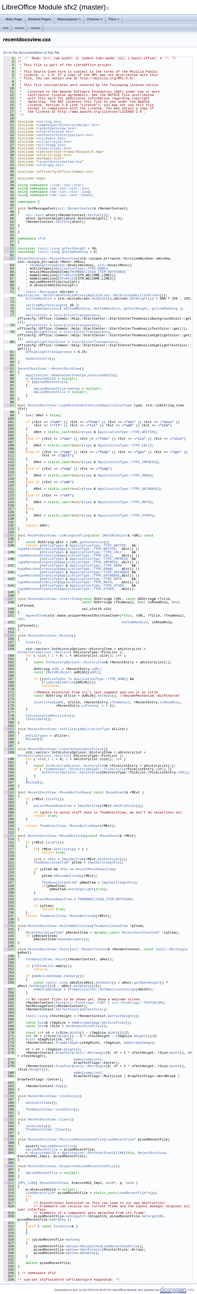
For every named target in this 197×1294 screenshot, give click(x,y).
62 (9, 258)
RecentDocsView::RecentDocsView (48, 258)
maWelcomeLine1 (88, 1059)
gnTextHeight (74, 248)
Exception (63, 1226)
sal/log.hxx (49, 121)
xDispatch (77, 1216)
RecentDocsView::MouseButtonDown (59, 792)
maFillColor (37, 315)
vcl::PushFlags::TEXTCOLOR (137, 1002)
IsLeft (52, 799)
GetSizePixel (114, 1022)
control (35, 28)
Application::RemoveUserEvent (54, 375)
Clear (31, 642)
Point (31, 1039)
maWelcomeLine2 (88, 1072)
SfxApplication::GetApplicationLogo (102, 989)
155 (9, 635)
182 (9, 729)
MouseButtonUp (69, 876)
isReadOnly (170, 702)
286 (9, 1096)
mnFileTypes (53, 545)
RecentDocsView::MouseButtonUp (57, 835)
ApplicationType (69, 268)
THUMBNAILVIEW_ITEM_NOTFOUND (97, 272)
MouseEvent (116, 792)
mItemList (45, 966)
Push (60, 1002)
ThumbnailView (43, 265)
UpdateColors (38, 358)
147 (9, 599)
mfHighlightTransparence (49, 352)
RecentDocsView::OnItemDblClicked (60, 926)
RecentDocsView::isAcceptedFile (58, 535)
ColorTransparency (83, 315)
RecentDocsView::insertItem (54, 599)
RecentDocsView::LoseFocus (53, 1096)
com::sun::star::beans (71, 195)
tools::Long (49, 248)
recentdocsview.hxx (56, 128)
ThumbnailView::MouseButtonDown (70, 825)
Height (64, 1036)
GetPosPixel (125, 805)
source (19, 28)
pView (75, 388)
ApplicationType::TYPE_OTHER (125, 515)
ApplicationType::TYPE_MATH (124, 502)
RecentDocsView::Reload (50, 635)
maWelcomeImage (48, 976)
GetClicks (63, 849)
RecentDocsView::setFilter (53, 729)
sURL (96, 669)
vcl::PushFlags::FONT (86, 1002)
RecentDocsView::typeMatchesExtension (64, 405)
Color (59, 315)
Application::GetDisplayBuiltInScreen (123, 295)
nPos (52, 859)
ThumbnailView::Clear (46, 1129)
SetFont (63, 221)
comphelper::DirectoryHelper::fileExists (85, 769)
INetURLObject (115, 535)
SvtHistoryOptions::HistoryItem (76, 662)
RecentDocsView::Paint (49, 949)
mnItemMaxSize (39, 298)
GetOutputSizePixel (84, 1026)
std (61, 265)
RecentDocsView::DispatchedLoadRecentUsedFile (72, 1166)
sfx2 (5, 28)
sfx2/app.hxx (50, 165)
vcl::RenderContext (76, 208)
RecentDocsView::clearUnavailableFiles (65, 749)
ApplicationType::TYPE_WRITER (126, 432)
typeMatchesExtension (37, 549)
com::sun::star (68, 185)
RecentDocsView (152, 1153)
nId (20, 619)
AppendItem (36, 615)
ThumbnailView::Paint (46, 959)
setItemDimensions (43, 308)
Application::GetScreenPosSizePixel (51, 295)
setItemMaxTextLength (46, 305)
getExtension (92, 542)
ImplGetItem (89, 805)
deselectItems (39, 1102)
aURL (56, 669)
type (88, 432)
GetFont (95, 215)
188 (9, 749)
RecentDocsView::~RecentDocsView (49, 368)
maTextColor (37, 325)
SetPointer (92, 1249)
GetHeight (139, 298)
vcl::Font (35, 215)
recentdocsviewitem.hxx (60, 161)
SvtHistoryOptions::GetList (43, 652)
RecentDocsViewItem (44, 932)
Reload (32, 739)
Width (75, 1032)
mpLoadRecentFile (50, 382)
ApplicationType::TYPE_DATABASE (128, 488)
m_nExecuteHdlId (99, 375)
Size (42, 1022)
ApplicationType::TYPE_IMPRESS (127, 462)
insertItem (44, 702)
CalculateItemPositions (48, 715)
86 (9, 368)
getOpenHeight (147, 982)
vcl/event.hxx (51, 138)
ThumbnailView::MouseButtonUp (68, 916)
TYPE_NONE (97, 268)
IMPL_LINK (27, 1183)
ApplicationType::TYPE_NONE (100, 679)
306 (9, 1166)
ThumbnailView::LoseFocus (50, 1109)
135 (9, 535)
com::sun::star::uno (69, 188)
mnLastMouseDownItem (53, 805)
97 (9, 405)
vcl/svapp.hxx (51, 145)
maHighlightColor (42, 332)
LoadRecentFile (120, 1139)
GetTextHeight (121, 1016)
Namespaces (69, 19)
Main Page (14, 19)
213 (9, 835)
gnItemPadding (75, 252)
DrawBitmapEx (68, 1042)
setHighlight (82, 889)
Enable (88, 1253)
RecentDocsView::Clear (49, 1119)
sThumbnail (120, 702)
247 (9, 949)
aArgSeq (59, 1219)
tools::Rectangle (42, 292)
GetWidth (100, 298)
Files (114, 19)
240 (9, 926)
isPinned (90, 705)
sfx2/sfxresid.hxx (55, 131)
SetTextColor (68, 1009)
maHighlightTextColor (46, 342)
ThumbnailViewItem (51, 862)
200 (9, 792)
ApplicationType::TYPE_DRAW (124, 475)
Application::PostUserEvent (88, 1153)
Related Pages (39, 19)
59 (9, 248)
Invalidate (36, 719)
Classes (95, 19)
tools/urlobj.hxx (54, 148)
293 (9, 1119)
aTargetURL (154, 1216)
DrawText (64, 1052)
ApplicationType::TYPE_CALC (124, 445)
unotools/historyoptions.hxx (65, 135)
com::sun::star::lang (70, 191)
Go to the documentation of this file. (31, 53)
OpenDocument (72, 939)
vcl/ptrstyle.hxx (54, 141)
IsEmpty (71, 976)
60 (9, 252)
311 (9, 1183)
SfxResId (68, 275)
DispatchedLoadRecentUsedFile (110, 1246)
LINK (120, 1153)
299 (9, 1139)
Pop (59, 1086)
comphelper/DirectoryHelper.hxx (68, 125)
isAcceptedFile (60, 682)
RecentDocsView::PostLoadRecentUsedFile (66, 1139)
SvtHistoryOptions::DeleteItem (71, 772)
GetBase (105, 695)
